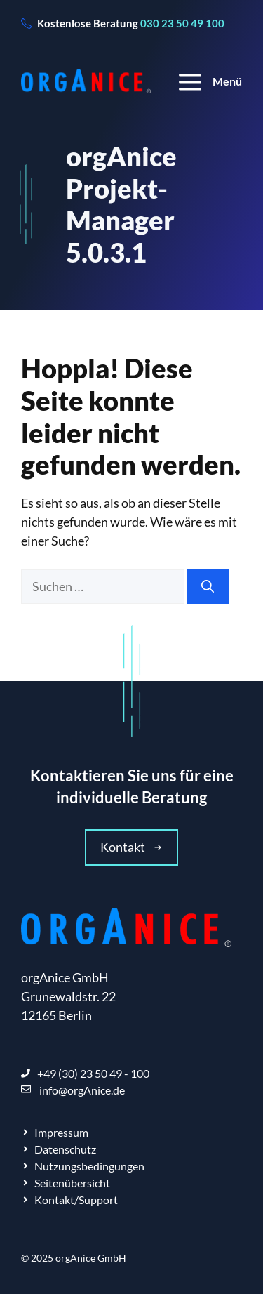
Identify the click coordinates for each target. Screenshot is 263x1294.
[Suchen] (208, 586)
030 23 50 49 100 (182, 23)
